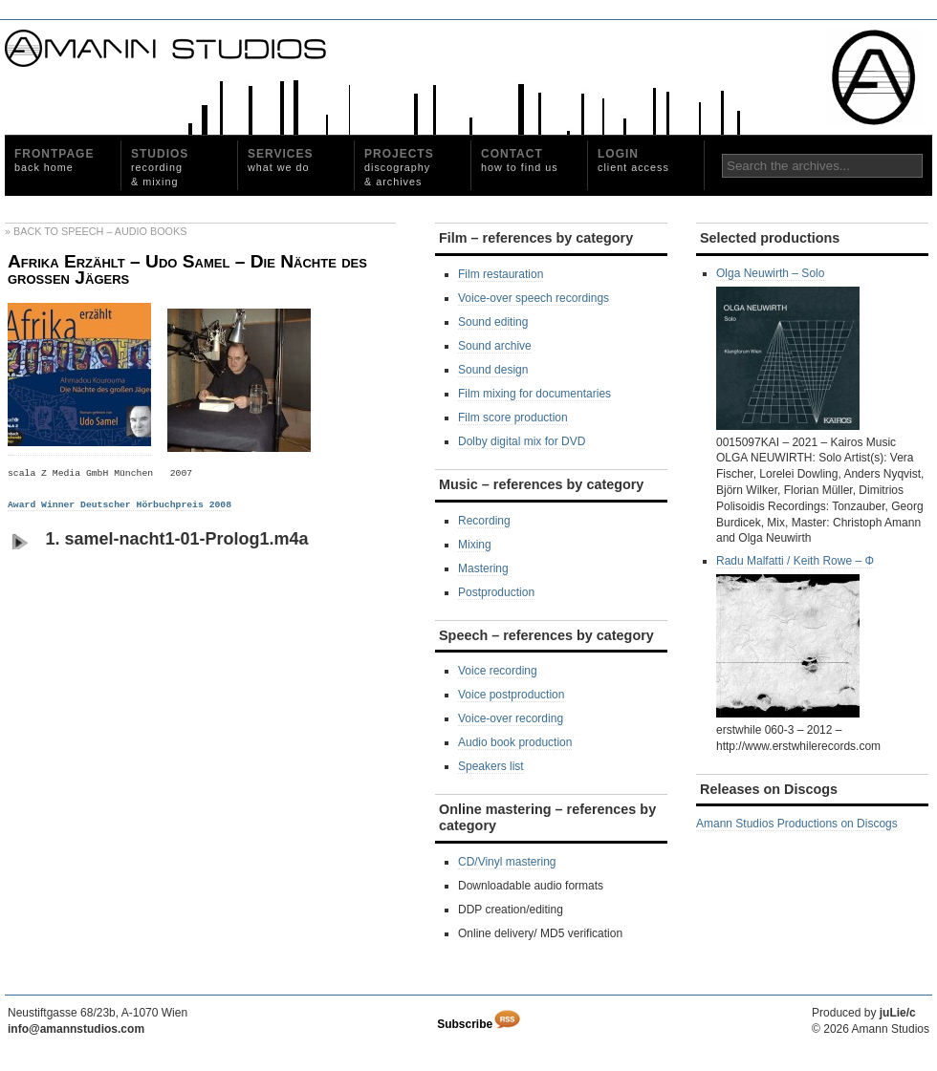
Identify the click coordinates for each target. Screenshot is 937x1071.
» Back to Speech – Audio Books (95, 231)
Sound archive (495, 346)
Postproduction (496, 592)
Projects (399, 167)
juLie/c (898, 1012)
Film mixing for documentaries (534, 393)
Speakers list (491, 766)
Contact (519, 160)
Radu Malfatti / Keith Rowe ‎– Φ (795, 636)
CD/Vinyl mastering (507, 861)
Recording (484, 520)
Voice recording (497, 670)
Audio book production (515, 742)
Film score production (513, 417)
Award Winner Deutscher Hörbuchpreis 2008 (119, 505)
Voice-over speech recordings (533, 298)
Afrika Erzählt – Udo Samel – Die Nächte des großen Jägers (187, 270)
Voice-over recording (510, 718)
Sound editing (493, 322)
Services (280, 160)
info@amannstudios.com (76, 1029)
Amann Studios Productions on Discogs (797, 823)
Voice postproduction (511, 694)
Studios (159, 167)
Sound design (493, 369)
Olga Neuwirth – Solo (788, 348)
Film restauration (500, 274)
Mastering (483, 568)
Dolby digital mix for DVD (521, 441)
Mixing (474, 544)
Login (633, 160)
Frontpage (54, 160)
